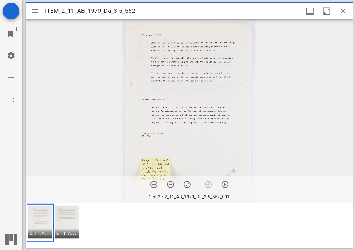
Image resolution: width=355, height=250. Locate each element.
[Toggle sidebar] (35, 11)
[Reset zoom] (187, 184)
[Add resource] (11, 11)
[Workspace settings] (11, 55)
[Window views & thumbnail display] (310, 11)
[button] (40, 223)
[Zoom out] (170, 184)
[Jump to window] (11, 33)
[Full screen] (11, 100)
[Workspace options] (11, 77)
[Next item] (225, 184)
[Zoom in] (154, 184)
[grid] (189, 225)
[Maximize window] (326, 11)
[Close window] (343, 11)
